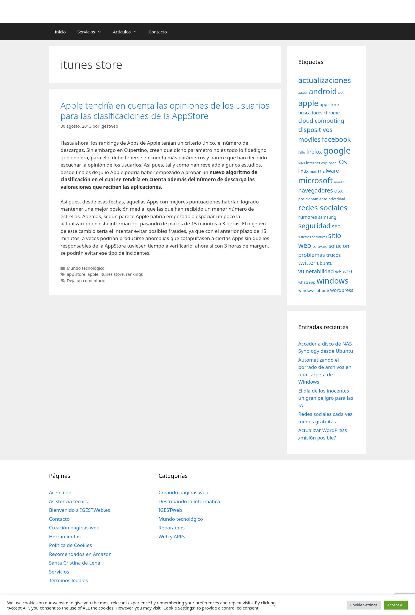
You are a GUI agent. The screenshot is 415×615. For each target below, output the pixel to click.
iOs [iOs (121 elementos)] (342, 161)
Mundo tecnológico (86, 268)
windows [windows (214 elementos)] (332, 280)
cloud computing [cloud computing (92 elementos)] (321, 120)
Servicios (92, 31)
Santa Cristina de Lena (74, 562)
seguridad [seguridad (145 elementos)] (314, 225)
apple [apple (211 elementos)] (308, 103)
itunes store (112, 274)
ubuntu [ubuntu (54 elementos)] (325, 263)
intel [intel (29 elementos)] (301, 163)
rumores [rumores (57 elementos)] (307, 217)
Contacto (158, 32)
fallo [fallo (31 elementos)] (301, 152)
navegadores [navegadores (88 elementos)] (315, 190)
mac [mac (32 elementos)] (313, 171)
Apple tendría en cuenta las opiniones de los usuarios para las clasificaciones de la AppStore (165, 110)
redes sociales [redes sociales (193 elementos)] (323, 207)
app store (76, 274)
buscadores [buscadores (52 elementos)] (310, 113)
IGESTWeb (170, 510)
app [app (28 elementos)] (341, 93)
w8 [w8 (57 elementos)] (338, 271)
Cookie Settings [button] (363, 605)
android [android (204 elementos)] (323, 91)
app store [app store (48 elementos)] (329, 104)
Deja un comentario (86, 280)
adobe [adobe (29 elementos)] (303, 93)
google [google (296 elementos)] (337, 150)
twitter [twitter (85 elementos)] (307, 263)
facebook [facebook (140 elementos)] (336, 139)
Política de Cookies (70, 545)
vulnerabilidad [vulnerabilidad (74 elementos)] (316, 271)
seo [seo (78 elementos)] (336, 226)
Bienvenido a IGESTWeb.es (79, 510)
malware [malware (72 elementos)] (328, 170)
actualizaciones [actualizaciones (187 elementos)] (324, 80)
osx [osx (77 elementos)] (338, 190)
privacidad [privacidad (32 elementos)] (337, 199)
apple (93, 274)
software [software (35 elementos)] (319, 246)
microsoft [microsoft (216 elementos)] (315, 180)
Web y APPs (172, 536)
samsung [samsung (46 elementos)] (327, 217)
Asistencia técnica (69, 501)
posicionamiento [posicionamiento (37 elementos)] (312, 198)
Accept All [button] (395, 605)
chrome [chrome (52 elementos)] (332, 113)
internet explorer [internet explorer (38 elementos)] (321, 162)
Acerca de (60, 492)
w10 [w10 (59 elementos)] (347, 271)
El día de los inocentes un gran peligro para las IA (325, 398)
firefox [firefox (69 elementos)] (314, 151)
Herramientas (65, 536)
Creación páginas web (74, 527)
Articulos (128, 31)
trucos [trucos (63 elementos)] (333, 255)
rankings (134, 274)
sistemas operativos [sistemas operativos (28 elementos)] (312, 237)
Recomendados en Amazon (80, 554)
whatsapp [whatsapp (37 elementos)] (306, 282)
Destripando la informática (189, 501)
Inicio (60, 32)
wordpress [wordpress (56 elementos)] (341, 290)
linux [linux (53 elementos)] (303, 171)
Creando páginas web (183, 492)
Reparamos (172, 527)
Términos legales (68, 580)
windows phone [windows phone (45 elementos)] (313, 290)
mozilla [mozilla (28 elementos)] (339, 182)
